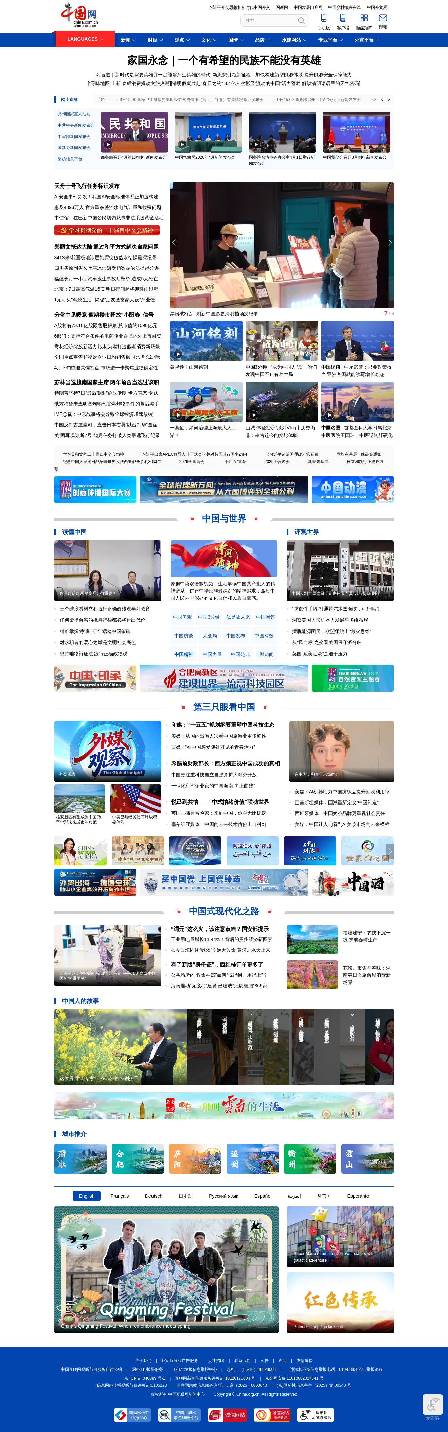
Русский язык (223, 1196)
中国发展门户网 (308, 7)
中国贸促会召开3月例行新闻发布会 (355, 157)
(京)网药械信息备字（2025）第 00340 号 (314, 1385)
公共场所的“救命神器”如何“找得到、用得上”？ (219, 975)
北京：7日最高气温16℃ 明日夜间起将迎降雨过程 (106, 289)
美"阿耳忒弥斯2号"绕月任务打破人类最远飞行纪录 (107, 435)
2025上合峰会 (277, 461)
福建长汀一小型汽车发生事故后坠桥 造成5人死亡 (106, 278)
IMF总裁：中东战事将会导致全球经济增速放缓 (103, 414)
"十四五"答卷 (234, 461)
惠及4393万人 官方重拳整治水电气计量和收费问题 (107, 207)
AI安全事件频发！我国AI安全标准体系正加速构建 (106, 196)
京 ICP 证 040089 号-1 (144, 1378)
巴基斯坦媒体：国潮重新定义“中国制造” (337, 802)
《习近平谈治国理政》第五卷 (291, 454)
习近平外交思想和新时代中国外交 (239, 7)
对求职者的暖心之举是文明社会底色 (98, 642)
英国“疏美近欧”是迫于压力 (319, 653)
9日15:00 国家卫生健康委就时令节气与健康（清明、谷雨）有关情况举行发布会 (192, 99)
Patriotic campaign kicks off (318, 1326)
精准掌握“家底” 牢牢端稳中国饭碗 (95, 631)
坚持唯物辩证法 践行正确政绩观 (94, 653)
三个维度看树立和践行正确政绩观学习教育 (105, 609)
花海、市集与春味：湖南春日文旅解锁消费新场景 (367, 975)
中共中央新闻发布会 (76, 125)
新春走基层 (318, 461)
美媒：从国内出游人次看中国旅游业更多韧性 (218, 736)
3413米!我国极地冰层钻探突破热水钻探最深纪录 (105, 257)
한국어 (324, 1196)
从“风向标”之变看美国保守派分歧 (327, 642)
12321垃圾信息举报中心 (195, 1369)
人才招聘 (216, 1360)
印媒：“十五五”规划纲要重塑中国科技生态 (222, 725)
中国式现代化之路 (224, 911)
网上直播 (69, 99)
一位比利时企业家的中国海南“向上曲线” (213, 786)
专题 (153, 393)
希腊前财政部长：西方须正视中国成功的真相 (225, 763)
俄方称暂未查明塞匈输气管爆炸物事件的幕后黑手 (106, 403)
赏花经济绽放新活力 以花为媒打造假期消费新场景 (107, 346)
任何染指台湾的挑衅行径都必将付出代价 (102, 620)
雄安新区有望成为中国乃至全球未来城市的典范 (78, 820)
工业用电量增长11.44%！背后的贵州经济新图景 (221, 939)
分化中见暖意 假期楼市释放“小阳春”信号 (104, 315)
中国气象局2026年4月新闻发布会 (205, 157)
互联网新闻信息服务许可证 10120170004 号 (215, 1378)
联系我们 (242, 1360)
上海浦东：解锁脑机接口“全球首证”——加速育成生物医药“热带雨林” (107, 976)
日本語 (186, 1196)
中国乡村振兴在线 (344, 7)
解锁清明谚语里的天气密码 (330, 83)
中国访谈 (330, 367)
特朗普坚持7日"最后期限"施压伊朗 (90, 393)
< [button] (381, 99)
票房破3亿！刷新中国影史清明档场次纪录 (214, 313)
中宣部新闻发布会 (74, 136)
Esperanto (358, 1196)
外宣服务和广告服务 (179, 1360)
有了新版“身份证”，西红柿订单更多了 (217, 965)
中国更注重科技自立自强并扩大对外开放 (214, 774)
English (87, 1196)
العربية (294, 1196)
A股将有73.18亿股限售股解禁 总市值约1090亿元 (105, 325)
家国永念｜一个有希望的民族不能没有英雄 (224, 60)
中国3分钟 (256, 367)
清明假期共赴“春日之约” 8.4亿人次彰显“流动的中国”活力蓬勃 (236, 83)
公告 (265, 1360)
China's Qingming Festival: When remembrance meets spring (126, 1326)
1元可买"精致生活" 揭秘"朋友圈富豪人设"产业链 (105, 299)
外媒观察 (67, 774)
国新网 (282, 7)
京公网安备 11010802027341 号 (294, 1378)
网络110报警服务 (147, 1369)
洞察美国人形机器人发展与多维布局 (330, 620)
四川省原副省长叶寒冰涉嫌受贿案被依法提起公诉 (106, 268)
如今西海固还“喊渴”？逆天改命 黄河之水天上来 (220, 950)
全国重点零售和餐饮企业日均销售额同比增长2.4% (107, 357)
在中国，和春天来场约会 (316, 774)
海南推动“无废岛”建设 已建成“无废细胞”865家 (219, 985)
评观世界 (306, 532)
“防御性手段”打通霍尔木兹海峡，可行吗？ (336, 609)
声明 (283, 1360)
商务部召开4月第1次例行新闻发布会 (133, 157)
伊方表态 (137, 393)
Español (263, 1196)
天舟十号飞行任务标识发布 (87, 186)
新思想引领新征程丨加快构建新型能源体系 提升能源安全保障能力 (282, 74)
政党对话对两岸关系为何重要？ (88, 593)
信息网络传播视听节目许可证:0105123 (132, 1385)
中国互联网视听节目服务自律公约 (91, 1369)
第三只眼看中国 (224, 707)
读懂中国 (74, 532)
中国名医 (330, 427)
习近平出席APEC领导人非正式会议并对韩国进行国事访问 (194, 454)
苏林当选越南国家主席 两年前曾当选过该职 (106, 382)
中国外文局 (377, 7)
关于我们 (143, 1360)
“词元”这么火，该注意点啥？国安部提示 (220, 929)
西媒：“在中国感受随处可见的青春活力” (213, 747)
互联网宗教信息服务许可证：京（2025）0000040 (222, 1385)
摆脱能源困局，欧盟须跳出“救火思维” (331, 631)
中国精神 (183, 654)
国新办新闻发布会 (74, 147)
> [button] (388, 99)
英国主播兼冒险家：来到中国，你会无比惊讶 (218, 813)
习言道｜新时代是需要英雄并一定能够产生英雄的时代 (153, 74)
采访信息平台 (70, 159)
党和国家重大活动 (74, 113)
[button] (390, 242)
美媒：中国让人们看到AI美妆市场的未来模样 (342, 824)
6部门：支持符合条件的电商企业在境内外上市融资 (108, 336)
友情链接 (305, 1360)
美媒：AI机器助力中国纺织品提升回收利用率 (342, 791)
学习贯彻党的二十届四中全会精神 (93, 454)
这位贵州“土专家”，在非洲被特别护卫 (99, 1078)
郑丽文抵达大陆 (73, 247)
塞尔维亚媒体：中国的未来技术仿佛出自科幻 (218, 824)
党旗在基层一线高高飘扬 (359, 454)
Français (120, 1196)
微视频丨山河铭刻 (189, 367)
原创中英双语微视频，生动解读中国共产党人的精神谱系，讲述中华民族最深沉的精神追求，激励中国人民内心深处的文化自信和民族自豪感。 (223, 591)
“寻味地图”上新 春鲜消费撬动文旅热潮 (129, 83)
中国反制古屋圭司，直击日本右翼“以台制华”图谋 (105, 424)
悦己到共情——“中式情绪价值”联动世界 (220, 802)
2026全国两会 (192, 461)
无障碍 (433, 1407)
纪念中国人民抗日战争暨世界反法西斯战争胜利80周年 (112, 461)
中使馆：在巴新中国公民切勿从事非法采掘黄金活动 (109, 217)
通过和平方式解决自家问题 (126, 247)
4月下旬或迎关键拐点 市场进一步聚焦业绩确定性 (106, 367)
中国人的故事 (80, 1000)
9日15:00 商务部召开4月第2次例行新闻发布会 (318, 99)
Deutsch (153, 1196)
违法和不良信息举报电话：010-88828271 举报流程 (336, 1369)
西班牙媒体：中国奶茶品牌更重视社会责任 (340, 813)
